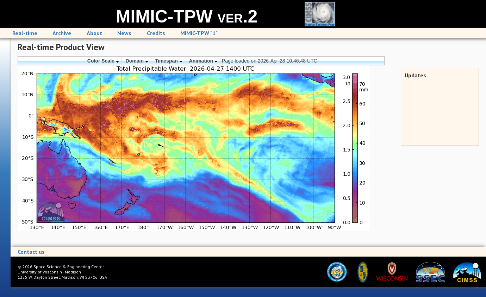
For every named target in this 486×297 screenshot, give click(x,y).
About (94, 33)
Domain (137, 61)
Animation (203, 61)
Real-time (24, 33)
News (124, 33)
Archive (61, 33)
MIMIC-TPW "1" (199, 33)
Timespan (168, 61)
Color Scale (103, 61)
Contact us (31, 251)
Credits (156, 33)
